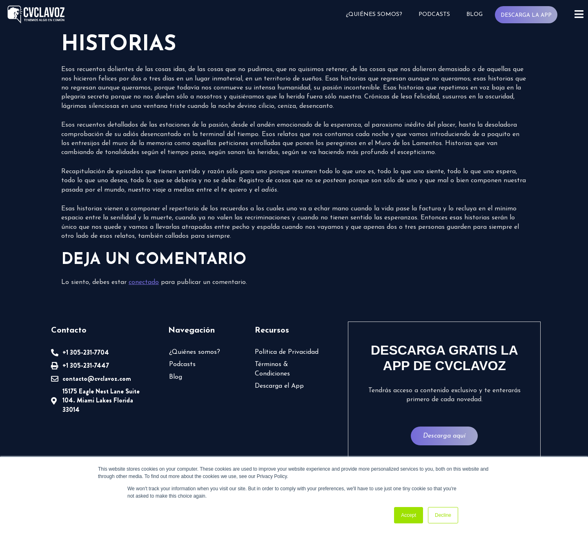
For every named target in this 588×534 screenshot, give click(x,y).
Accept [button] (408, 515)
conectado (144, 282)
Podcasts (434, 14)
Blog (474, 14)
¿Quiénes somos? (374, 14)
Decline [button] (443, 515)
